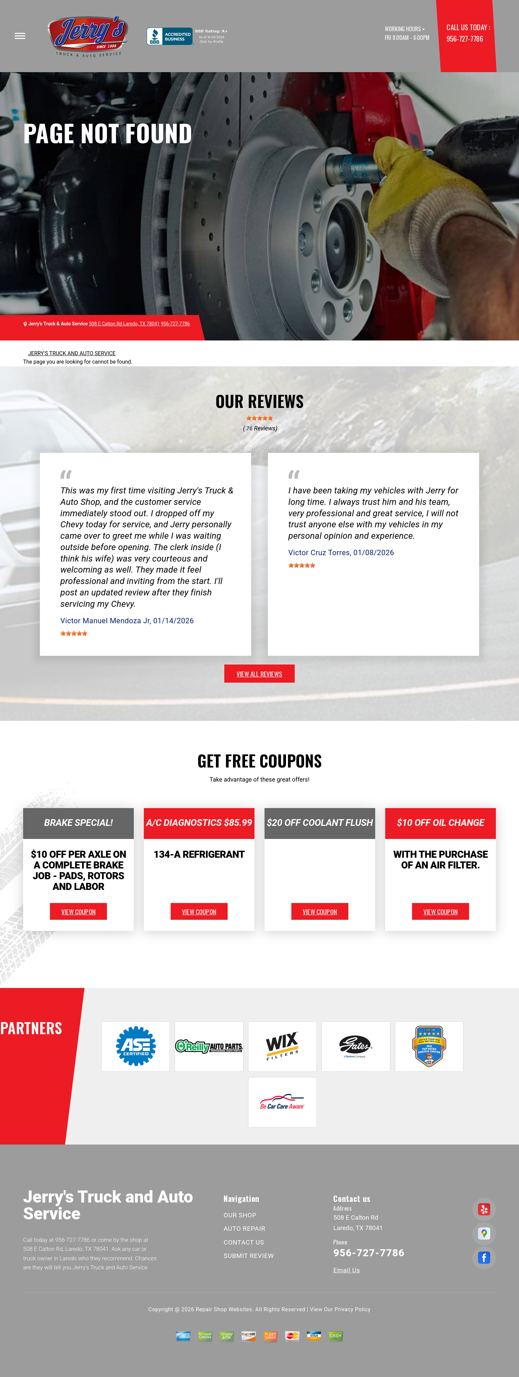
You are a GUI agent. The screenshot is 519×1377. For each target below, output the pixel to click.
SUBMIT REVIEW (249, 1256)
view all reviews (259, 673)
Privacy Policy (352, 1309)
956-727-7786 (465, 38)
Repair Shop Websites (224, 1309)
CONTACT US (244, 1242)
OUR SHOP (240, 1215)
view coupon (78, 911)
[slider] (259, 418)
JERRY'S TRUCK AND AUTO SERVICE (72, 353)
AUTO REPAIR (244, 1228)
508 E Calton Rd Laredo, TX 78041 (124, 323)
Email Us (346, 1270)
